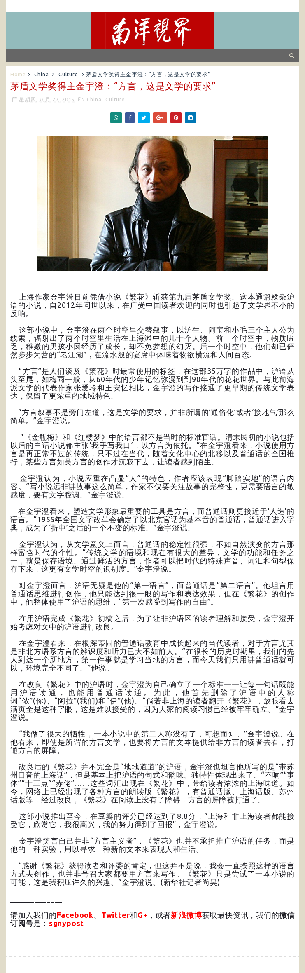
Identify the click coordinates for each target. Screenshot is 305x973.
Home (18, 74)
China (41, 74)
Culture (68, 74)
